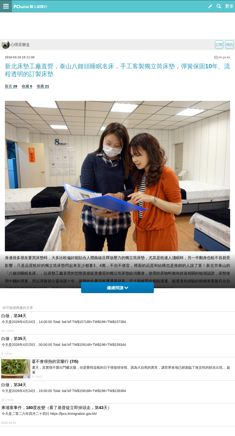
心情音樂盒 (15, 44)
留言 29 (11, 86)
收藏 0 (27, 86)
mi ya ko (224, 57)
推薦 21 (43, 86)
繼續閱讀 (117, 288)
